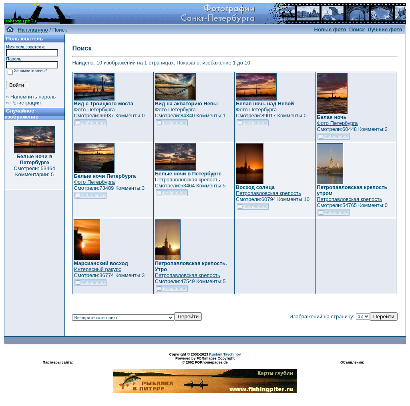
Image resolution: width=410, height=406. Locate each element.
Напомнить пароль (33, 97)
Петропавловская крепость (187, 180)
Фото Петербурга (94, 110)
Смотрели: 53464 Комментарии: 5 (34, 171)
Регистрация (25, 103)
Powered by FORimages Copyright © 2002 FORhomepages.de (205, 360)
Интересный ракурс (97, 269)
